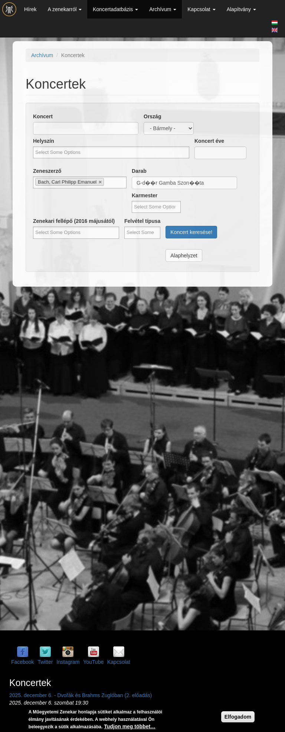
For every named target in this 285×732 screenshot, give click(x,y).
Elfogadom (238, 717)
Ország (152, 116)
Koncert (43, 116)
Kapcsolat (201, 9)
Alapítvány (241, 9)
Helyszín (43, 141)
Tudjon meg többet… (129, 726)
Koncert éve (209, 141)
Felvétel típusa (142, 221)
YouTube (93, 662)
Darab (139, 171)
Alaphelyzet (183, 255)
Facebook (22, 662)
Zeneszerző (47, 171)
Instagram (67, 662)
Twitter (45, 662)
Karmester (144, 195)
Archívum (162, 9)
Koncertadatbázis (115, 9)
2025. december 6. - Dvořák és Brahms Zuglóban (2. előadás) (80, 695)
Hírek (30, 9)
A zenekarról (65, 9)
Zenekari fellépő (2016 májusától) (74, 221)
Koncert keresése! (191, 232)
